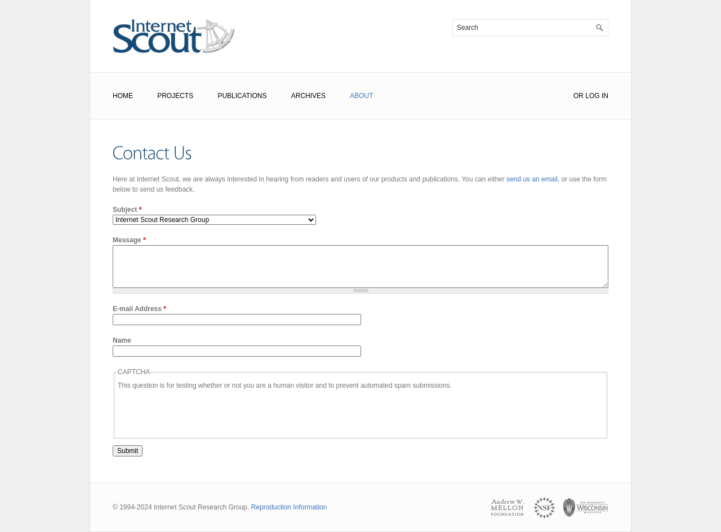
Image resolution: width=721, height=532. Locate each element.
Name (122, 340)
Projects (175, 96)
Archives (308, 96)
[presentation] (203, 413)
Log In (596, 96)
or (578, 96)
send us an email (532, 179)
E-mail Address (139, 309)
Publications (241, 96)
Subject (127, 210)
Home (123, 96)
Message (129, 240)
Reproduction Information (289, 507)
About (361, 96)
